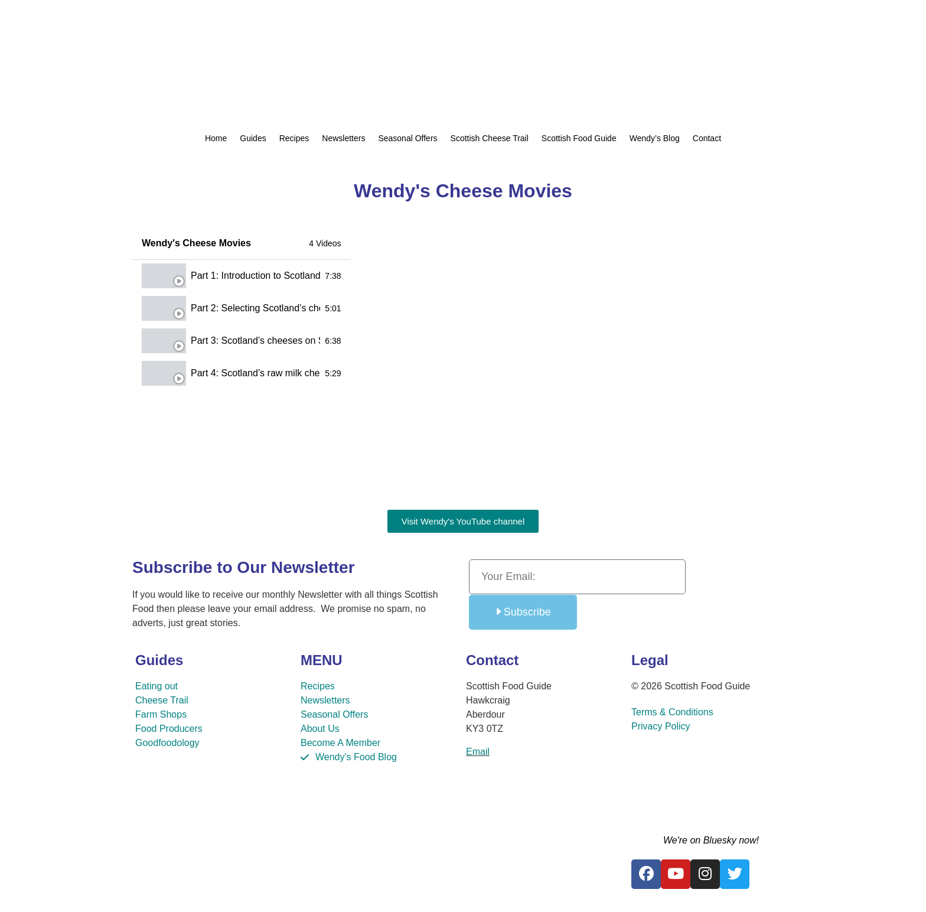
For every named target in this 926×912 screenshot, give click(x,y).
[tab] (241, 276)
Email (478, 752)
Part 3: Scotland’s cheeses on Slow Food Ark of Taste (255, 341)
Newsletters (343, 138)
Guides (253, 138)
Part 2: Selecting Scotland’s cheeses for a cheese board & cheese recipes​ (255, 308)
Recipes (294, 138)
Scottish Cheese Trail (490, 138)
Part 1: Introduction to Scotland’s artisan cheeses (255, 276)
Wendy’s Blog (655, 138)
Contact (707, 138)
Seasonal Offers (407, 138)
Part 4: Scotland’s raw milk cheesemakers (255, 373)
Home (216, 138)
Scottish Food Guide (579, 138)
